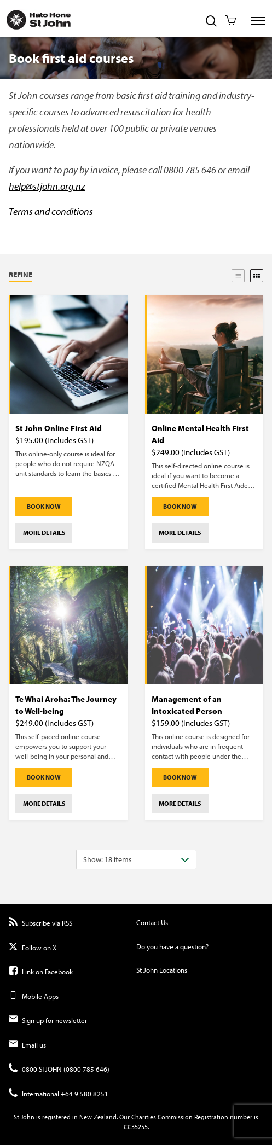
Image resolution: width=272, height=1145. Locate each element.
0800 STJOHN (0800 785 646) (59, 1069)
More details (44, 532)
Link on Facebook (41, 972)
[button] (50, 275)
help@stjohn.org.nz (47, 186)
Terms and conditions (51, 211)
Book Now (44, 506)
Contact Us (152, 922)
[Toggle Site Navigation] (258, 21)
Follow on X (32, 948)
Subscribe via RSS (40, 923)
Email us (27, 1045)
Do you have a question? (172, 946)
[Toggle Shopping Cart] (230, 21)
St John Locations (161, 970)
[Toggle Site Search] (211, 22)
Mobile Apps (34, 996)
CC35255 (136, 1127)
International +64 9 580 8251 (58, 1094)
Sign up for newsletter (48, 1020)
